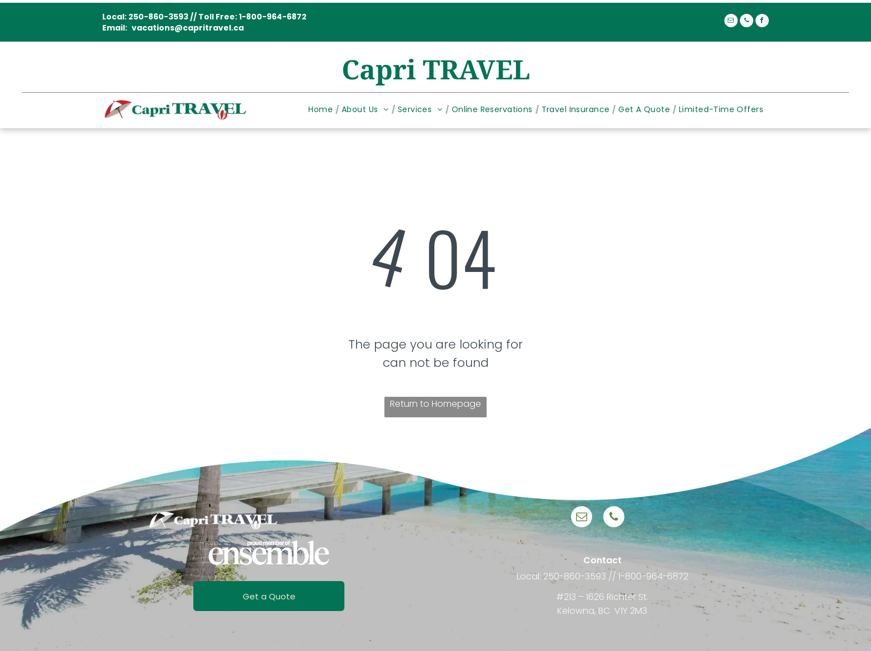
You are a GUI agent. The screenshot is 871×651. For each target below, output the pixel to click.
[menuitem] (322, 109)
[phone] (746, 22)
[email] (731, 22)
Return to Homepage (435, 403)
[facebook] (762, 22)
